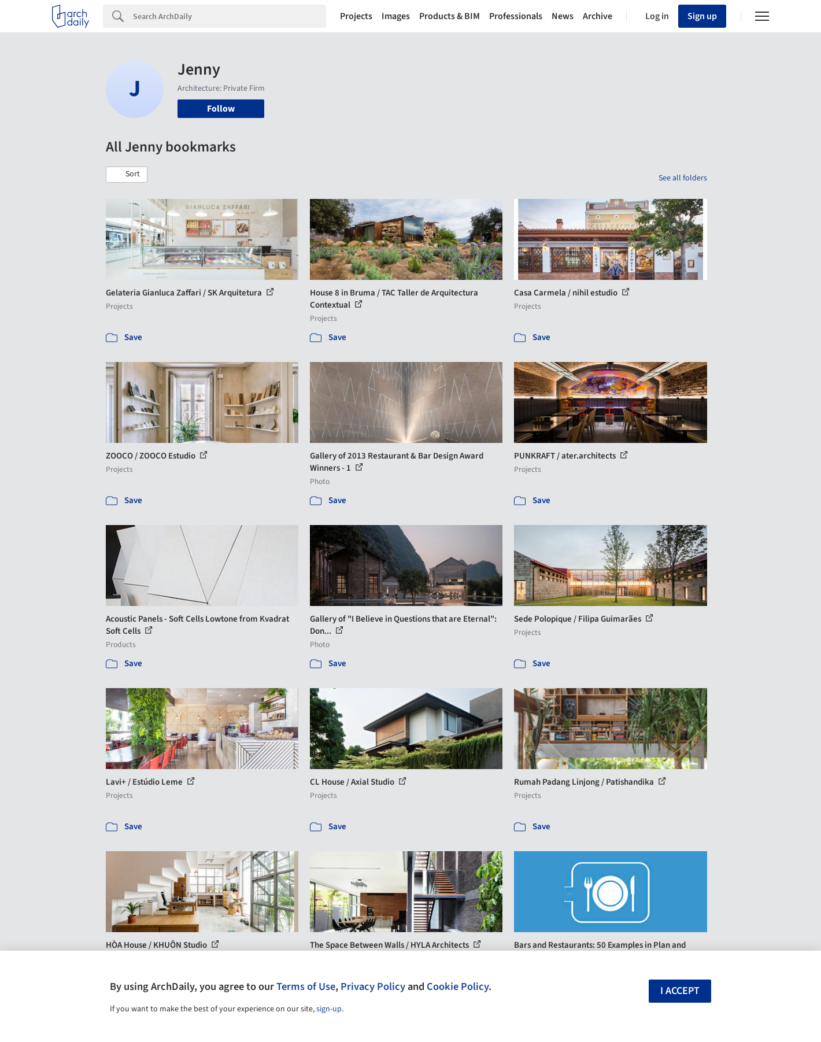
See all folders (683, 178)
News (563, 16)
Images (396, 16)
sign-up (329, 1009)
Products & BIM (449, 16)
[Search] (229, 16)
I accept (680, 991)
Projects (356, 16)
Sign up (702, 16)
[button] (126, 175)
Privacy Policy (373, 986)
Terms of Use (305, 986)
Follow (221, 108)
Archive (597, 16)
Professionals (515, 16)
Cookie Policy (458, 986)
